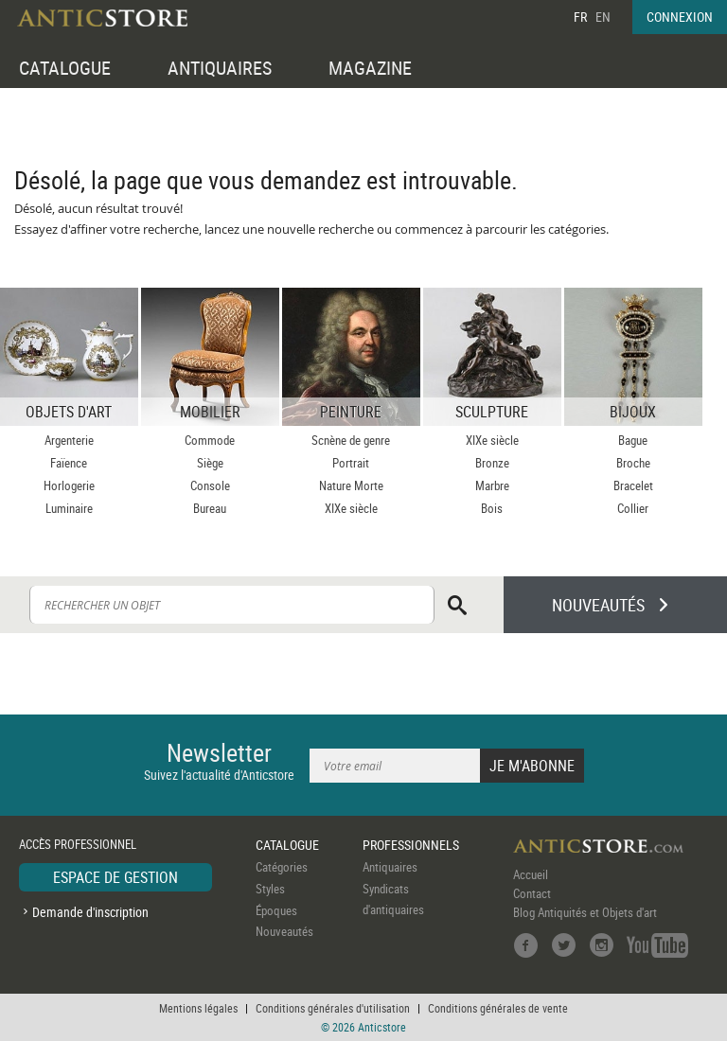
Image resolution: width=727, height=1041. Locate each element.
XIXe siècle (351, 508)
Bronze (492, 462)
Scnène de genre (350, 440)
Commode (210, 440)
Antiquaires (390, 866)
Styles (270, 888)
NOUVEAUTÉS (598, 604)
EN (603, 17)
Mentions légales (198, 1007)
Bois (492, 508)
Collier (632, 508)
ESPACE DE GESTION (115, 877)
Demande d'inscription (90, 912)
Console (210, 485)
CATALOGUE (65, 67)
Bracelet (633, 485)
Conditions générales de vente (498, 1007)
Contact (532, 893)
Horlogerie (69, 485)
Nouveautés (284, 931)
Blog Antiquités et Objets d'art (585, 912)
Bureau (209, 508)
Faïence (68, 462)
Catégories (282, 866)
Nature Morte (351, 485)
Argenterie (69, 440)
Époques (276, 910)
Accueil (530, 874)
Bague (632, 440)
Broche (633, 462)
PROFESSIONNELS (411, 845)
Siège (210, 462)
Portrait (350, 462)
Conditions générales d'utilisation (333, 1007)
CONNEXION (680, 17)
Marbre (492, 485)
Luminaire (69, 508)
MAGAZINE (370, 67)
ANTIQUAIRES (220, 67)
